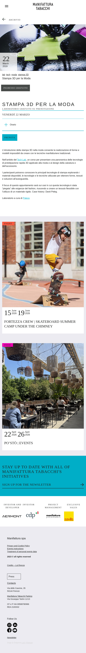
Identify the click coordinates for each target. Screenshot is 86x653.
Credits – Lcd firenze (16, 565)
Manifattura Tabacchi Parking (19, 596)
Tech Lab (21, 160)
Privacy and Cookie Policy (18, 546)
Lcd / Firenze (27, 643)
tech (8, 75)
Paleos (26, 198)
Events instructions (15, 549)
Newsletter (11, 637)
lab (3, 75)
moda (14, 75)
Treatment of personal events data (22, 551)
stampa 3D (23, 75)
